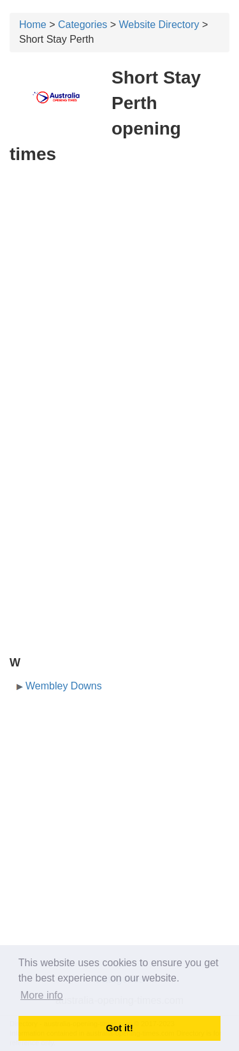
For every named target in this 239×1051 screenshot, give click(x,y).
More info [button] (41, 995)
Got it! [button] (119, 1028)
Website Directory (159, 24)
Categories (82, 24)
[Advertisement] (119, 298)
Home (33, 24)
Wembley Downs (63, 685)
